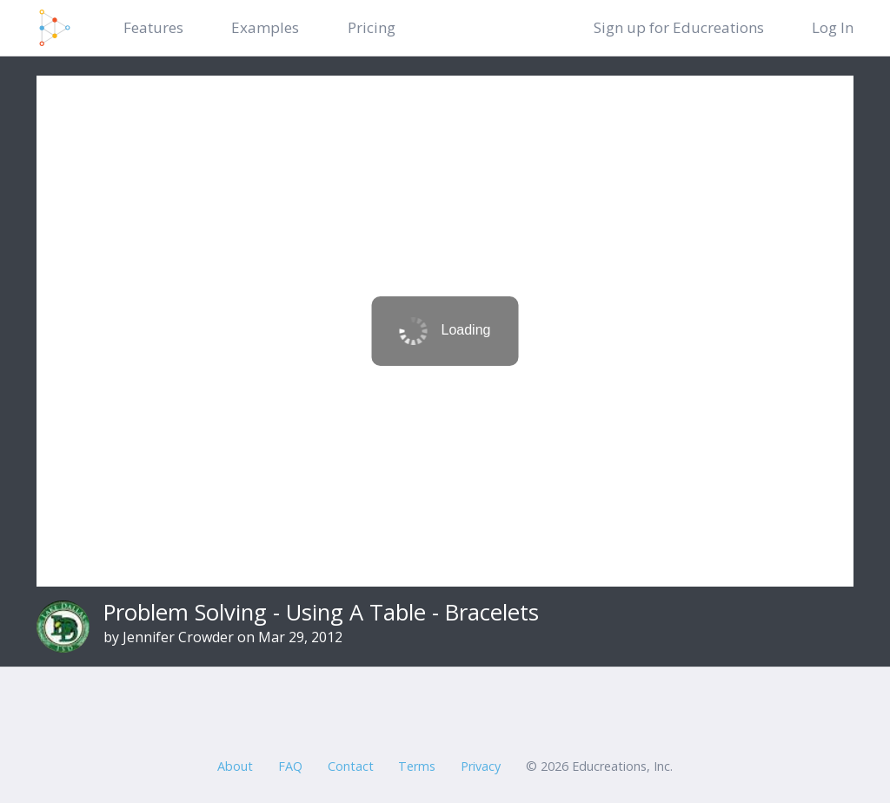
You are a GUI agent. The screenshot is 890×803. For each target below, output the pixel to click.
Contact (351, 766)
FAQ (290, 766)
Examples (265, 27)
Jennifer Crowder (178, 637)
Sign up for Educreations (679, 27)
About (235, 766)
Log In (832, 27)
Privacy (481, 766)
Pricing (371, 27)
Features (153, 27)
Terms (416, 766)
